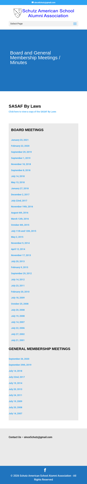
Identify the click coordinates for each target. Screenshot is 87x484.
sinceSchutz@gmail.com (38, 437)
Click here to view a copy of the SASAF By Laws (32, 111)
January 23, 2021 (20, 140)
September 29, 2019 (21, 152)
